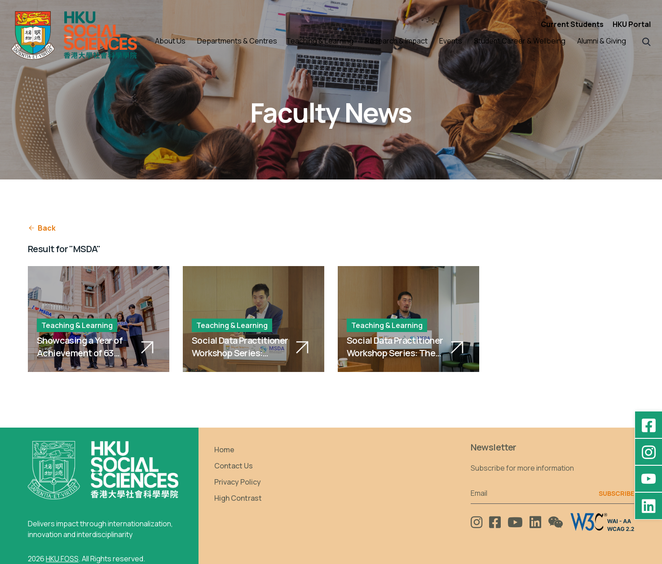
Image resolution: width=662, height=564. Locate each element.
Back (42, 228)
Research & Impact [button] (396, 41)
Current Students (572, 24)
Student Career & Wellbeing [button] (519, 41)
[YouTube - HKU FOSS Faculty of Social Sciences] (648, 478)
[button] (646, 41)
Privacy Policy (237, 482)
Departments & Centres (237, 41)
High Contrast (238, 498)
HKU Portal (632, 24)
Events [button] (450, 41)
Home (224, 450)
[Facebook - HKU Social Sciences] (648, 424)
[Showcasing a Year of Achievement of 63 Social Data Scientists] (98, 319)
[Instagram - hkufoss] (648, 451)
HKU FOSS (62, 559)
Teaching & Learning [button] (319, 41)
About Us (170, 41)
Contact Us (233, 466)
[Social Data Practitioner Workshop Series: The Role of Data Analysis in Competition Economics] (408, 319)
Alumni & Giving (601, 41)
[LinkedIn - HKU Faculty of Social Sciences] (648, 505)
